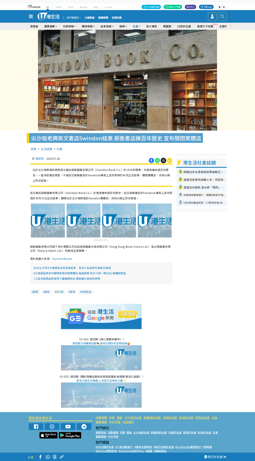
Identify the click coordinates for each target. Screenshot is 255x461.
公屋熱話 (89, 17)
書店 (47, 291)
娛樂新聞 (103, 17)
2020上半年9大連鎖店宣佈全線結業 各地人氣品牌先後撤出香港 (72, 268)
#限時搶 (207, 447)
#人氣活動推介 (124, 447)
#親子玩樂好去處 (163, 447)
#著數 (148, 451)
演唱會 (34, 26)
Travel (59, 7)
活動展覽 (101, 417)
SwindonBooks (62, 259)
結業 (35, 291)
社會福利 (128, 422)
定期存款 (117, 17)
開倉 (119, 417)
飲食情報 (106, 26)
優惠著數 (49, 26)
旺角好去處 (202, 417)
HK (47, 7)
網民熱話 (101, 432)
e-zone (108, 7)
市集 (112, 417)
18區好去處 (184, 26)
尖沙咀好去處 (133, 417)
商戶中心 (190, 6)
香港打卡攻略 (205, 26)
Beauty (83, 7)
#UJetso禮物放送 (106, 451)
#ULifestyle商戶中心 (131, 451)
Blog (96, 7)
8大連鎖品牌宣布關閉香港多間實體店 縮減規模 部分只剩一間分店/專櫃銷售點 (79, 273)
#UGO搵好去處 (105, 447)
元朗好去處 (170, 417)
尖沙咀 (59, 291)
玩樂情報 (68, 26)
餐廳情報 (101, 422)
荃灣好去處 (186, 417)
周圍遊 (167, 26)
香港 (72, 291)
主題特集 (224, 26)
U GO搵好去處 (152, 6)
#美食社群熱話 (143, 447)
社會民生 (86, 291)
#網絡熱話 (160, 451)
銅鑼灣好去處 (152, 417)
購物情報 (87, 26)
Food (70, 7)
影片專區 (151, 26)
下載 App (208, 6)
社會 (135, 26)
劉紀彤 (40, 158)
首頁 (33, 149)
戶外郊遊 (114, 422)
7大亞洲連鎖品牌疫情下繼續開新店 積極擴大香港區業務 (66, 278)
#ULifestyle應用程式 (188, 447)
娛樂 (122, 26)
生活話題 (46, 149)
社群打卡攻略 (174, 6)
